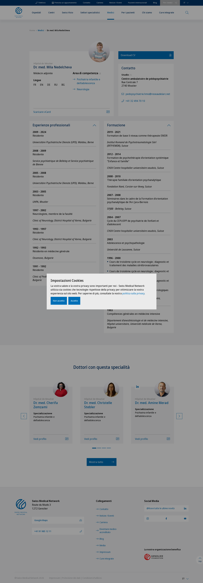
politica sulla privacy (133, 293)
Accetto (74, 300)
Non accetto (59, 300)
